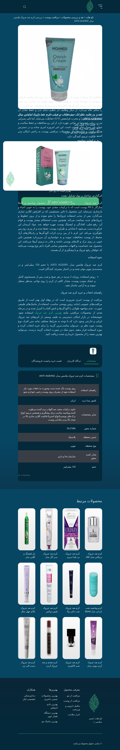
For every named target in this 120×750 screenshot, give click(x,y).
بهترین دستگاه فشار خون (51, 715)
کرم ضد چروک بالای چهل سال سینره (28, 610)
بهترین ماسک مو (50, 721)
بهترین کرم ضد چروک (48, 312)
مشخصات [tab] (91, 361)
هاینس (79, 203)
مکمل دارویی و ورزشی (72, 708)
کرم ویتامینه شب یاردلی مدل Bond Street (93, 610)
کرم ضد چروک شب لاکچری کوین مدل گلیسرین (72, 664)
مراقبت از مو (73, 695)
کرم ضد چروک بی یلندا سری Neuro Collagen (72, 555)
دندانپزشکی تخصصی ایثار (29, 697)
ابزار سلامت (74, 714)
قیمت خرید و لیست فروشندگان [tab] (47, 361)
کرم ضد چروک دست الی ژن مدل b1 (28, 664)
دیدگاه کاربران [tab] (74, 361)
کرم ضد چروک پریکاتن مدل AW (94, 555)
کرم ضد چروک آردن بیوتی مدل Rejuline (94, 664)
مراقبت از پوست (71, 701)
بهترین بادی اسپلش (52, 706)
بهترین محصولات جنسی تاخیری (49, 697)
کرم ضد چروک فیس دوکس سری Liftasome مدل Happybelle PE (49, 610)
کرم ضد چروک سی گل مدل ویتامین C (50, 555)
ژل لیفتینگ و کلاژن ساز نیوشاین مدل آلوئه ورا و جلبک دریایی (27, 555)
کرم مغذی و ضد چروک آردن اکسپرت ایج (50, 664)
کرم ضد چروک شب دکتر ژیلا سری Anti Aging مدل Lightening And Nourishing (72, 610)
